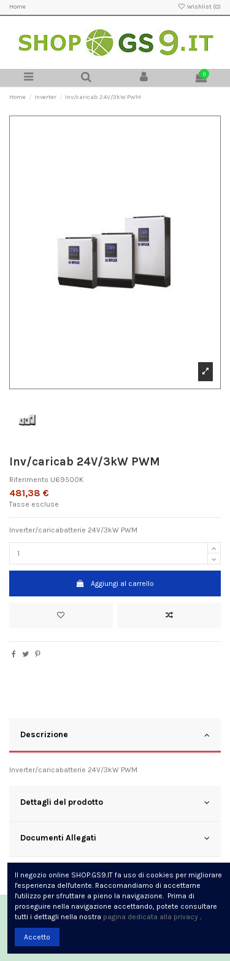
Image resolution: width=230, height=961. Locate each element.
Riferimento (28, 479)
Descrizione (115, 734)
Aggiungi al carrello (115, 583)
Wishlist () (199, 6)
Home (17, 6)
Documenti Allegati (115, 838)
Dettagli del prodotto (115, 802)
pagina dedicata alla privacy (150, 916)
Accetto (37, 937)
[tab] (115, 736)
